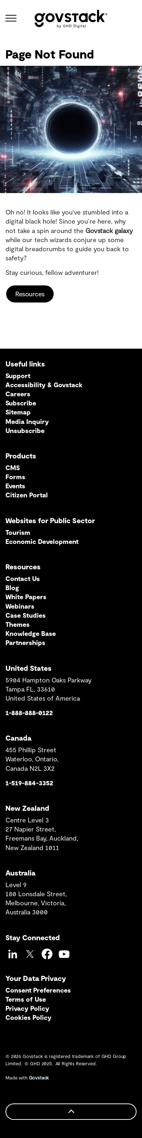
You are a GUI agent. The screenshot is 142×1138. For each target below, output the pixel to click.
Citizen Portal (26, 495)
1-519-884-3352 (29, 783)
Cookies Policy (28, 1017)
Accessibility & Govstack (43, 385)
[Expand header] (11, 18)
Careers (17, 394)
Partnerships (25, 642)
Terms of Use (25, 999)
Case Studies (25, 615)
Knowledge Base (30, 633)
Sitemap (18, 412)
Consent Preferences (38, 990)
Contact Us (22, 578)
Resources (30, 293)
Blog (12, 588)
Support (17, 376)
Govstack (39, 1078)
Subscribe (20, 403)
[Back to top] (71, 1111)
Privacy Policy (27, 1008)
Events (15, 486)
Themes (17, 624)
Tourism (17, 532)
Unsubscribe (25, 430)
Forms (15, 477)
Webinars (19, 606)
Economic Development (41, 541)
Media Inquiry (27, 421)
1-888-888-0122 (29, 713)
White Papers (25, 597)
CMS (12, 468)
